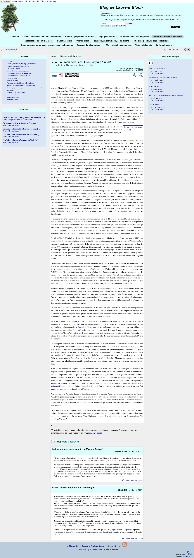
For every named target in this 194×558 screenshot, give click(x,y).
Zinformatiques (164, 45)
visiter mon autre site (126, 15)
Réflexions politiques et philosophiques (151, 41)
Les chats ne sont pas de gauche (134, 37)
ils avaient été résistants (87, 327)
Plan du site (73, 546)
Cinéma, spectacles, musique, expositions (41, 37)
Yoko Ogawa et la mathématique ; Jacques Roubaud (166, 95)
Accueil (15, 37)
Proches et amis (83, 41)
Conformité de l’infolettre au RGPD (113, 26)
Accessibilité (5, 1)
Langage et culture (106, 37)
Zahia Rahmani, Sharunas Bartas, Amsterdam (163, 77)
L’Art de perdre (154, 104)
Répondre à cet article (68, 441)
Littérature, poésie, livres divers (167, 37)
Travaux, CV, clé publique (90, 45)
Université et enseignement (118, 45)
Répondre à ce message (132, 480)
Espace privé (112, 546)
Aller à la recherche (32, 1)
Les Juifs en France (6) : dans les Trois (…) (20, 140)
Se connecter (10, 49)
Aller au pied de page (48, 1)
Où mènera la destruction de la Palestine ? (20, 123)
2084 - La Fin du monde (156, 68)
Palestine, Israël (64, 41)
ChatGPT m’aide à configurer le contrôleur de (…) (24, 117)
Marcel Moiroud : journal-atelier (39, 41)
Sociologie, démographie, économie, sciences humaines (47, 45)
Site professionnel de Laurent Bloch (20, 120)
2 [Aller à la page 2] (152, 63)
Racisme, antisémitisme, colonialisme (111, 41)
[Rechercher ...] (174, 49)
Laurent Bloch (159, 73)
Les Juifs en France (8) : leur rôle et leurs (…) (21, 129)
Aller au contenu (17, 1)
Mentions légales (97, 546)
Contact (84, 546)
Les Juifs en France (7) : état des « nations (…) (22, 134)
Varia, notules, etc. (143, 45)
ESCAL (185, 556)
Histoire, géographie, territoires (79, 37)
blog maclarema (13, 125)
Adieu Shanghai (154, 86)
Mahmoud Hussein (58, 386)
